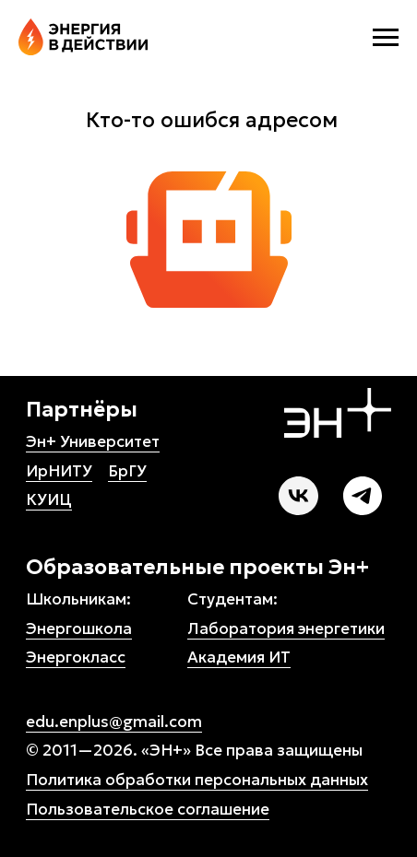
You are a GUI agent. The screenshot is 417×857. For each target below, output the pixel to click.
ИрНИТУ (59, 471)
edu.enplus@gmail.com (114, 721)
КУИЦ (49, 499)
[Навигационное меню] (386, 38)
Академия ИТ (239, 657)
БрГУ (127, 471)
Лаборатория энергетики (286, 628)
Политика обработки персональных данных (197, 779)
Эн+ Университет (93, 441)
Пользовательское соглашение (147, 809)
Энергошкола (79, 628)
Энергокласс (75, 657)
